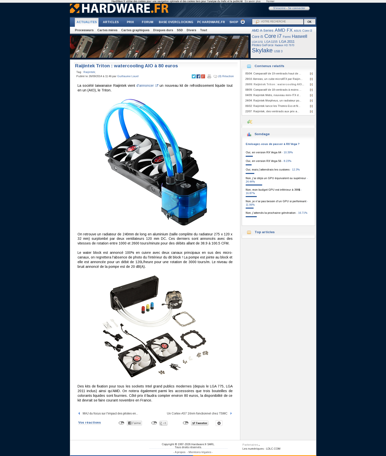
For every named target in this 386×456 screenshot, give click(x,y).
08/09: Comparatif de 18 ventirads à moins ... (273, 89)
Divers (191, 30)
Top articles (265, 232)
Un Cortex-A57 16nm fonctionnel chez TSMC (200, 413)
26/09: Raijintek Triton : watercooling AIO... (274, 84)
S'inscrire (279, 8)
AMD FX (284, 30)
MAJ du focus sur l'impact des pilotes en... (108, 413)
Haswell (299, 36)
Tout (203, 30)
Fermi (287, 37)
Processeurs (84, 30)
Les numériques (253, 448)
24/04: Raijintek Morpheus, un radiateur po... (273, 100)
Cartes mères (107, 30)
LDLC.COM (273, 448)
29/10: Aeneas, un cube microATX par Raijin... (274, 78)
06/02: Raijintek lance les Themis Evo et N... (272, 105)
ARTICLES (111, 22)
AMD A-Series (262, 30)
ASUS (297, 30)
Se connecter (296, 8)
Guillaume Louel (128, 76)
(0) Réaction (223, 76)
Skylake (262, 50)
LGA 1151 (257, 42)
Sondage (262, 134)
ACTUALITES (87, 22)
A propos (180, 452)
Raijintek (89, 72)
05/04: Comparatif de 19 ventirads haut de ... (273, 73)
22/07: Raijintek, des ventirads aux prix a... (272, 111)
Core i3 (307, 30)
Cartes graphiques (135, 30)
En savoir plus (252, 1)
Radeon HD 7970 (284, 45)
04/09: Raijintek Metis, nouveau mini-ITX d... (273, 95)
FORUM (147, 22)
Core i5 (257, 37)
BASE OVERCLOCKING (176, 22)
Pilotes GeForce (262, 45)
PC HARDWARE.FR (211, 22)
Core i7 (273, 36)
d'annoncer (147, 85)
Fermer (270, 1)
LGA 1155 (271, 41)
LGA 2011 (287, 41)
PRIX (130, 22)
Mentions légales (200, 452)
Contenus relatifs (269, 66)
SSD (180, 30)
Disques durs (163, 30)
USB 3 (278, 51)
